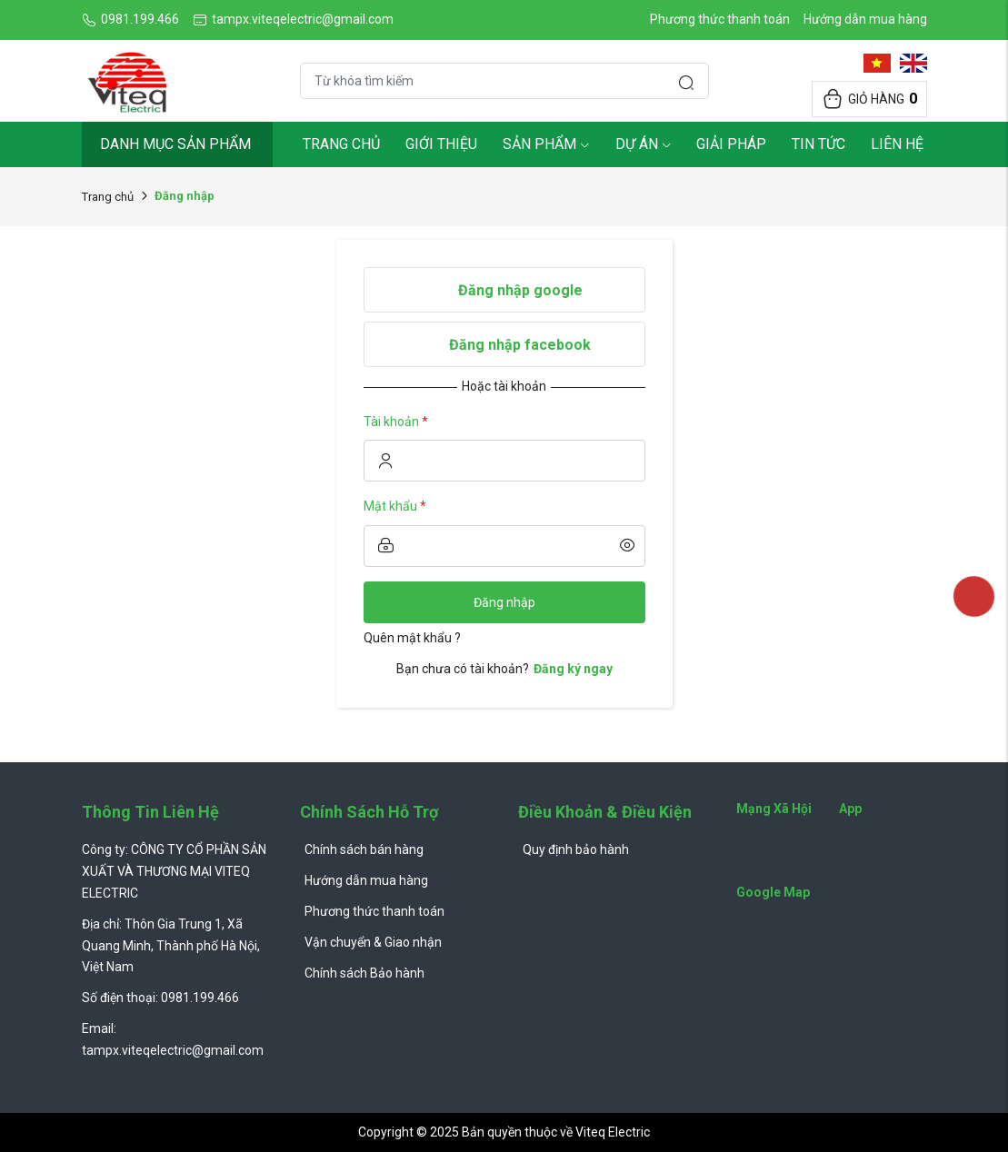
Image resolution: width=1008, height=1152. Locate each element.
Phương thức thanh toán (720, 19)
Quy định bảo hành (576, 849)
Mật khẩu (395, 506)
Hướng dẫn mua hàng (865, 19)
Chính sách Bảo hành (364, 973)
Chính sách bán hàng (364, 849)
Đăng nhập (504, 602)
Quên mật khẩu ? (412, 638)
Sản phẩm (546, 144)
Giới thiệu (441, 144)
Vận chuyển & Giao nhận (373, 942)
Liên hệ (897, 144)
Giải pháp (731, 144)
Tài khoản (396, 421)
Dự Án (643, 144)
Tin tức (818, 144)
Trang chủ (341, 144)
